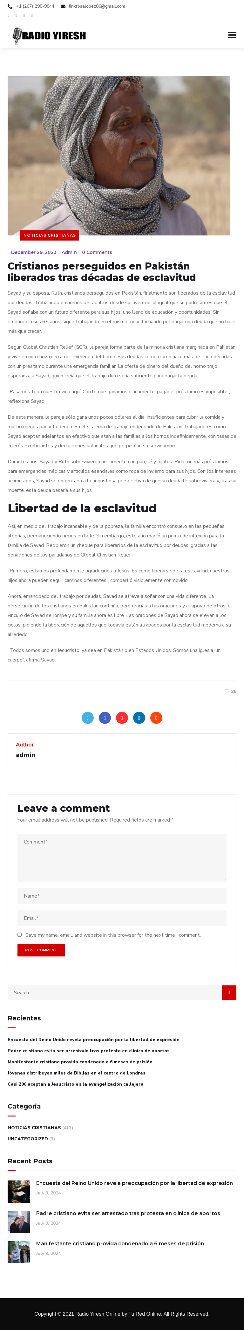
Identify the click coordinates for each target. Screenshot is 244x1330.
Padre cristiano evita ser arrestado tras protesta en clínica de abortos (89, 1051)
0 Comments (97, 252)
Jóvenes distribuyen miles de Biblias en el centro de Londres (77, 1073)
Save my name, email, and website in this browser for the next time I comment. (113, 935)
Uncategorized (28, 1139)
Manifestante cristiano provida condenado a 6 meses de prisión (80, 1062)
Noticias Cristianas (50, 235)
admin (69, 252)
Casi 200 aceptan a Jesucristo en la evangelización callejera (76, 1084)
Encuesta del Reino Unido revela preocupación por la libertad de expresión (94, 1040)
